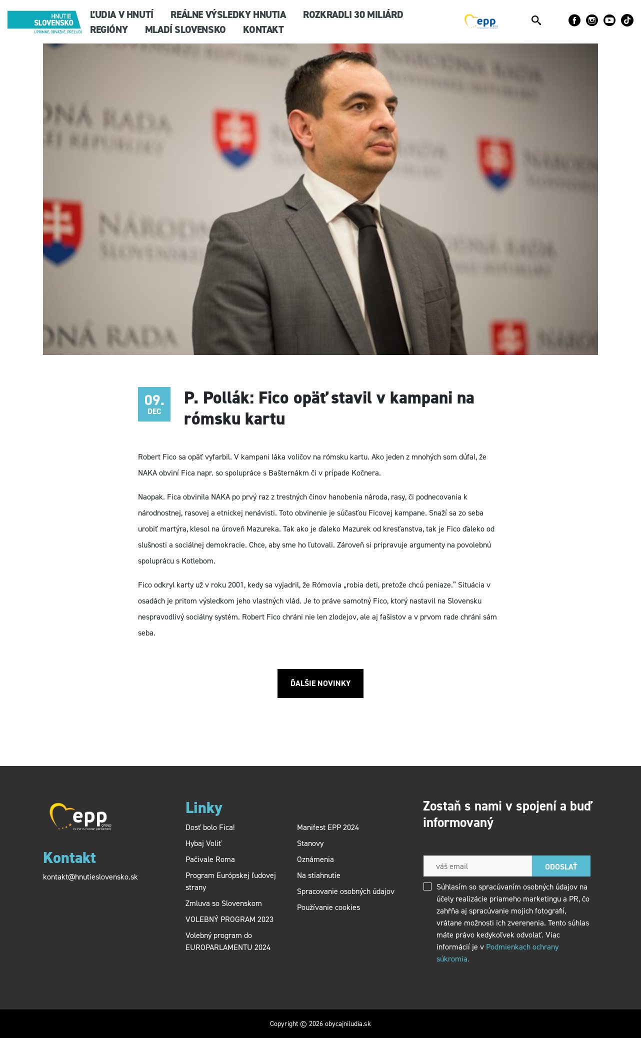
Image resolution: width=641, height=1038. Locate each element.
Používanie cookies (328, 907)
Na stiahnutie (318, 875)
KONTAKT (263, 29)
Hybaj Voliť (204, 843)
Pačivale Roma (210, 859)
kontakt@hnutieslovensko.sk (90, 877)
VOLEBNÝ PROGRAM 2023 (231, 919)
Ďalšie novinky (320, 683)
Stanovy (310, 843)
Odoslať (561, 867)
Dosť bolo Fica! (210, 827)
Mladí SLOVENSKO (185, 29)
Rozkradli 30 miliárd (353, 14)
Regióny (109, 29)
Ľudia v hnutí (122, 14)
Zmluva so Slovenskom (224, 903)
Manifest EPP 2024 (328, 827)
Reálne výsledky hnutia (228, 14)
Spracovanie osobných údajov (345, 891)
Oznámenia (315, 859)
